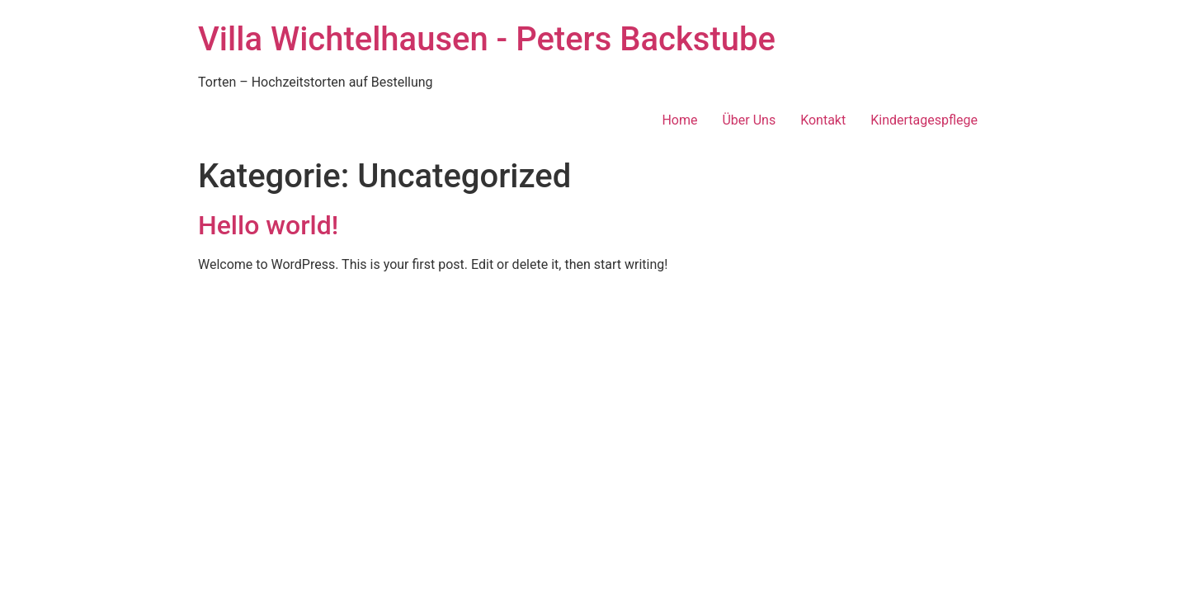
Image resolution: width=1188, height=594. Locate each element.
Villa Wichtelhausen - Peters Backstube (487, 39)
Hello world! (268, 225)
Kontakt (823, 120)
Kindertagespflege (924, 120)
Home (679, 120)
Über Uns (749, 120)
